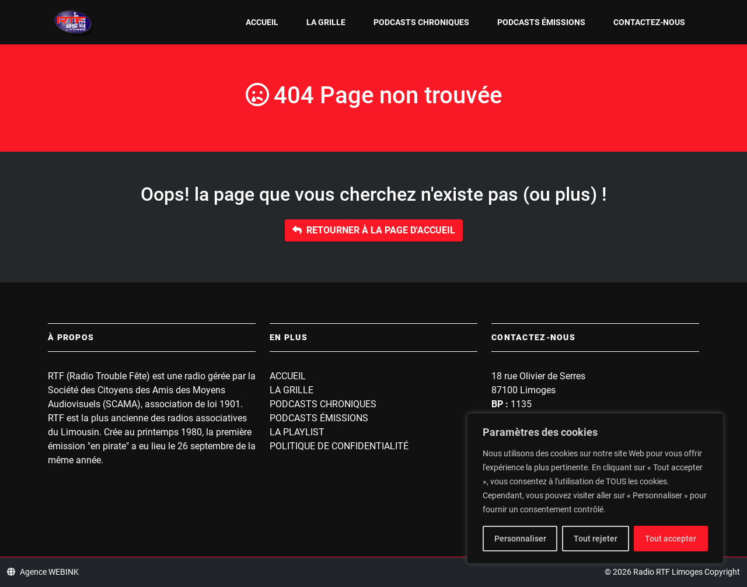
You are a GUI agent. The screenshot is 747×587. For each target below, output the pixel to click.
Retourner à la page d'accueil (373, 230)
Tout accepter (670, 538)
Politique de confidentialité (339, 446)
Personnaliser (520, 538)
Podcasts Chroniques (421, 22)
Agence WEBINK (43, 571)
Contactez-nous (649, 22)
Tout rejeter (595, 538)
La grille (325, 22)
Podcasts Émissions (541, 22)
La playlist (297, 432)
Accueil (262, 22)
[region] (595, 488)
